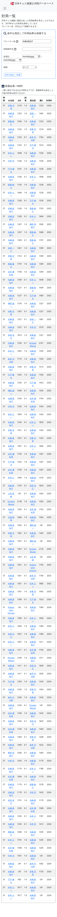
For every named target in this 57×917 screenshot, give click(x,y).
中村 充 (11, 161)
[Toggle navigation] (4, 8)
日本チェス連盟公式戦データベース (32, 3)
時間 (5, 67)
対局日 (6, 56)
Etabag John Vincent (32, 567)
